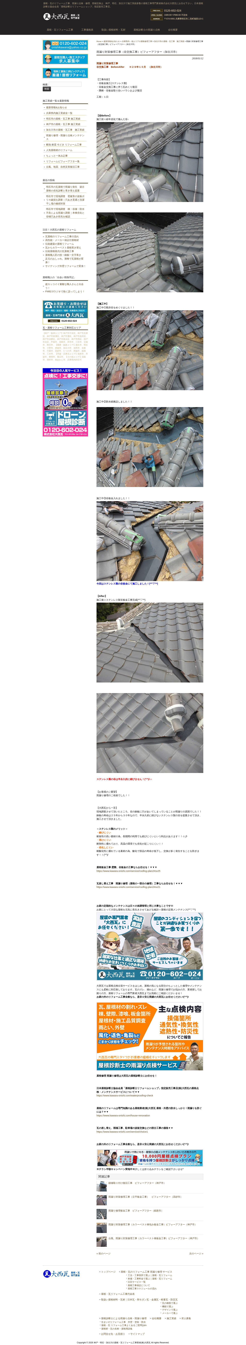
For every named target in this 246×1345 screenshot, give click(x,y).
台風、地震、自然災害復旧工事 (63, 166)
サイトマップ (137, 1334)
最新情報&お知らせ (112, 41)
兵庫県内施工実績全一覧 (59, 113)
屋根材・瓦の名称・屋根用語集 (116, 1328)
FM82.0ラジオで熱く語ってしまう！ (65, 291)
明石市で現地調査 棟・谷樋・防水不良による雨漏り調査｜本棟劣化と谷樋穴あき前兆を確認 (65, 213)
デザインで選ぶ (170, 1309)
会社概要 (156, 1318)
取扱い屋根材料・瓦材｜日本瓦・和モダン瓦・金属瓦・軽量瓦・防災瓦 (139, 1299)
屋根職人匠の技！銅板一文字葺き (63, 255)
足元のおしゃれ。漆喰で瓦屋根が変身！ (64, 260)
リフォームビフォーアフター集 (63, 161)
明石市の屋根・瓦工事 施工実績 (63, 118)
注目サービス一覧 (137, 1282)
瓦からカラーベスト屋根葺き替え (63, 247)
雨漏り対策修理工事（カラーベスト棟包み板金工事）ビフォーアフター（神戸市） (152, 1224)
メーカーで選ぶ (170, 1313)
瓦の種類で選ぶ (170, 1303)
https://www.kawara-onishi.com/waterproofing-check (125, 1095)
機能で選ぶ (167, 1306)
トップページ (108, 1272)
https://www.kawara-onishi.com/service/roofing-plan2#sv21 (128, 887)
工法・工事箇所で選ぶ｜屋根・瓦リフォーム (150, 1275)
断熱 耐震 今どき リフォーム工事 (64, 144)
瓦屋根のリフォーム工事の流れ (62, 236)
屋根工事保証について (139, 1285)
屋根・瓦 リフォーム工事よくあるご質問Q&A (124, 1325)
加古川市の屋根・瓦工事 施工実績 (169, 41)
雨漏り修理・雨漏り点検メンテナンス (65, 137)
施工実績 (171, 1318)
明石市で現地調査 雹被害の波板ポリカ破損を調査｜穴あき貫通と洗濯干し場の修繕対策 (65, 200)
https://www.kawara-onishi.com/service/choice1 (122, 1131)
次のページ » (196, 1253)
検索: (45, 84)
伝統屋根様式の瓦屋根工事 (59, 251)
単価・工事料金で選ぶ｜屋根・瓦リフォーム (150, 1278)
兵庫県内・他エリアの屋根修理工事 (137, 41)
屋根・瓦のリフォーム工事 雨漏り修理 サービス (146, 1272)
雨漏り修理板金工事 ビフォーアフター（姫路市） (135, 1210)
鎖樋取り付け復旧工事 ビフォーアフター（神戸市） (137, 1183)
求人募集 (186, 1318)
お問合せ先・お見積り (113, 1334)
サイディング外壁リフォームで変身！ (65, 266)
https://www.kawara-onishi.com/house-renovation (123, 1115)
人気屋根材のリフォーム (59, 150)
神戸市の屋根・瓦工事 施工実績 (63, 124)
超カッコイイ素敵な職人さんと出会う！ (64, 286)
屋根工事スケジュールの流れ (142, 1288)
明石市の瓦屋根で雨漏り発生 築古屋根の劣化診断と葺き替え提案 (65, 188)
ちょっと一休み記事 (57, 155)
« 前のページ (104, 1253)
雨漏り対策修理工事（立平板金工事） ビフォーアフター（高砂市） (145, 1196)
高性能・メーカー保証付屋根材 (62, 240)
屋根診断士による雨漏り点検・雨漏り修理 (124, 1318)
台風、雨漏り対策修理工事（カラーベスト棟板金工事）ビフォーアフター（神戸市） (153, 1238)
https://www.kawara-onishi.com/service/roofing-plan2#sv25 (128, 871)
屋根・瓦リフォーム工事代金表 (118, 1294)
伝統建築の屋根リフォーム (59, 243)
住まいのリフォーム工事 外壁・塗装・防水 (123, 1322)
